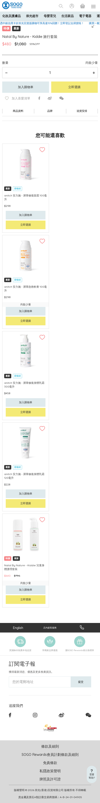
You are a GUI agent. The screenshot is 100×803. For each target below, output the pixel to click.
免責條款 (50, 762)
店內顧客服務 (50, 627)
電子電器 (85, 16)
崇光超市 (32, 16)
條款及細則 (50, 746)
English (18, 628)
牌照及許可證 (50, 779)
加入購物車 (25, 87)
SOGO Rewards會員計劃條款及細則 (50, 754)
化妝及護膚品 (11, 16)
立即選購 (74, 87)
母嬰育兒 (50, 16)
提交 (80, 681)
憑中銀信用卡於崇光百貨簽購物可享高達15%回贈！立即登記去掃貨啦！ (42, 23)
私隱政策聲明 (50, 771)
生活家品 (67, 16)
